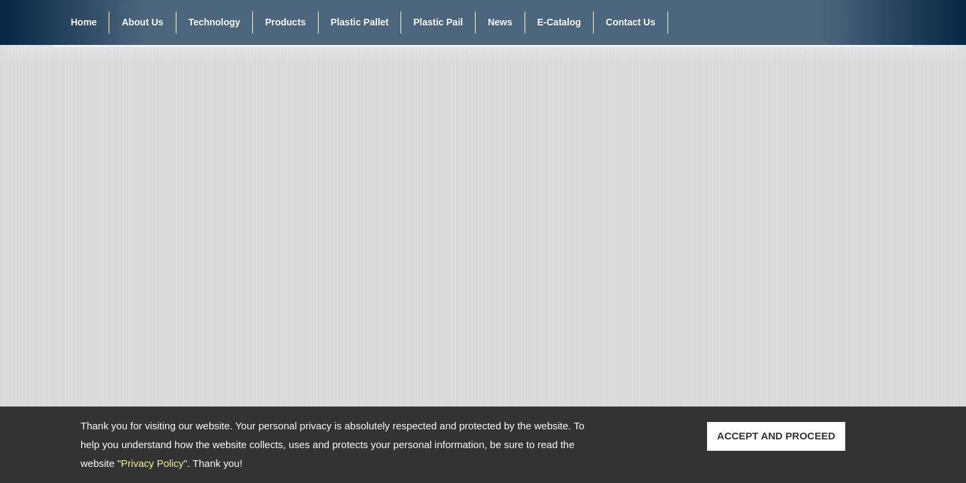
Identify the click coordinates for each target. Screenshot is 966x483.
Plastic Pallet (359, 22)
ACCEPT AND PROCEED (776, 435)
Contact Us (630, 22)
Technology (215, 22)
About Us (142, 22)
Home (84, 22)
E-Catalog (559, 22)
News (500, 22)
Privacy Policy (152, 463)
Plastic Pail (438, 22)
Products (285, 22)
